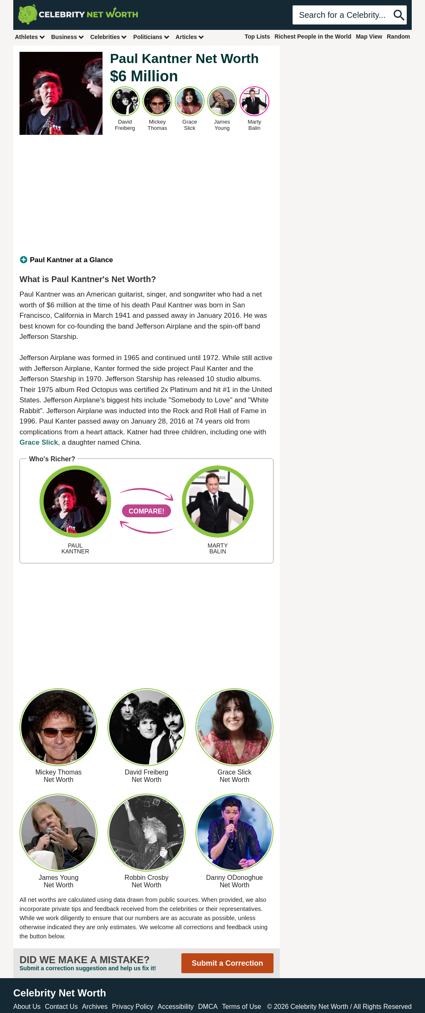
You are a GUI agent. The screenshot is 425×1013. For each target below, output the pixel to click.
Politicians (151, 36)
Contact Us (61, 1006)
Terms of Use (241, 1006)
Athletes (30, 36)
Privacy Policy (133, 1006)
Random (398, 36)
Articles (190, 36)
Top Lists (257, 36)
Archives (94, 1006)
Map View (369, 36)
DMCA (207, 1006)
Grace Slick (39, 442)
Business (67, 36)
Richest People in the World (313, 36)
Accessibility (176, 1006)
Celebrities (108, 36)
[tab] (146, 260)
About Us (27, 1006)
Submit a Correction (227, 963)
